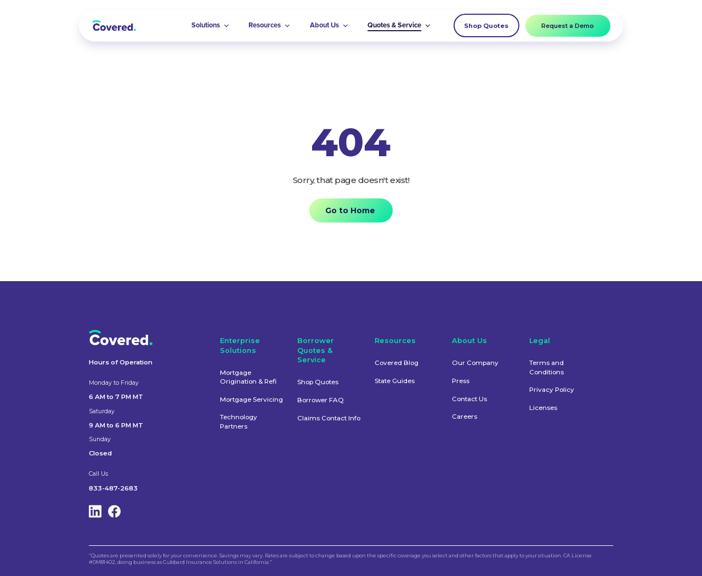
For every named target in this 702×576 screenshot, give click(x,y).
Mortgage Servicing (251, 399)
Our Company (475, 363)
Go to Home (350, 210)
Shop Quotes (486, 26)
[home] (114, 25)
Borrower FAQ (320, 400)
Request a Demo (567, 26)
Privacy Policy (551, 389)
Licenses (543, 408)
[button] (210, 26)
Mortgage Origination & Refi (248, 377)
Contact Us (469, 399)
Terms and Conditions (546, 367)
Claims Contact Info (328, 418)
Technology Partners (238, 421)
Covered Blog (396, 363)
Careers (464, 416)
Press (460, 381)
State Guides (395, 381)
